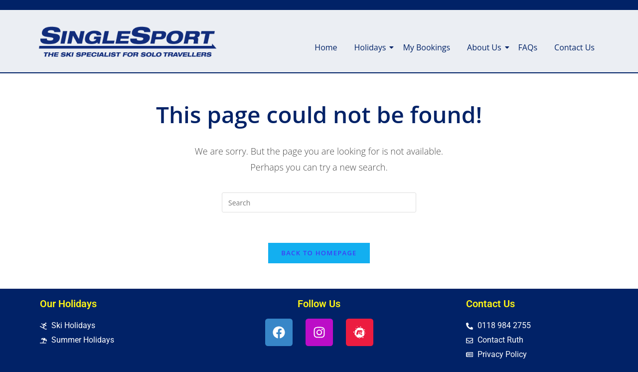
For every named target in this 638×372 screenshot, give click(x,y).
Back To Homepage (318, 252)
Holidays (372, 47)
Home (326, 47)
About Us (486, 47)
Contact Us (574, 47)
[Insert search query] (319, 202)
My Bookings (426, 47)
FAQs (527, 47)
